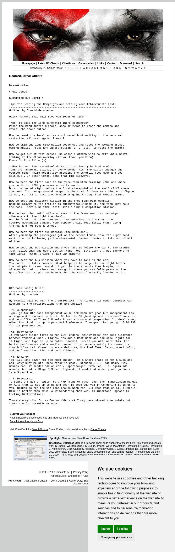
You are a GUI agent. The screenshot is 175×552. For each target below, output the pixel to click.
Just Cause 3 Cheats (35, 544)
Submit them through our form (26, 485)
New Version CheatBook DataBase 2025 (84, 502)
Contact (112, 63)
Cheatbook (68, 63)
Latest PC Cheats (48, 63)
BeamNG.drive (40, 493)
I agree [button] (105, 528)
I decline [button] (122, 528)
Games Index (86, 63)
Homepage (28, 63)
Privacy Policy (81, 536)
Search (139, 63)
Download (126, 63)
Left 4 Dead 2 (58, 544)
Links (100, 63)
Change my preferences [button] (116, 537)
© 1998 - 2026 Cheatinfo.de (54, 536)
